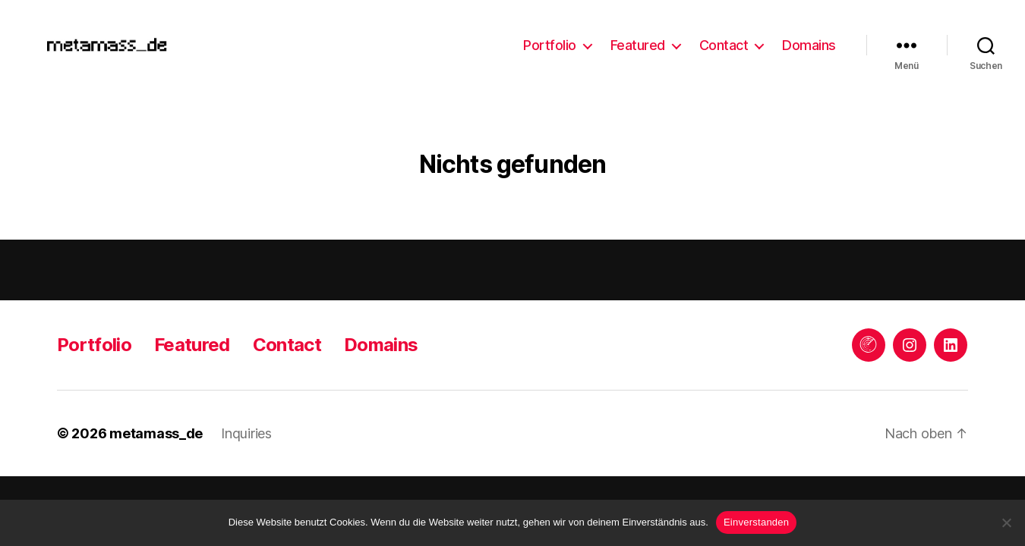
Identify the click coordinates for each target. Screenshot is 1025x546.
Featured (637, 48)
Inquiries (246, 439)
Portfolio (549, 48)
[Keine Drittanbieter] (1006, 522)
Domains (809, 48)
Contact (724, 48)
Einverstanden (756, 522)
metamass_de (156, 439)
